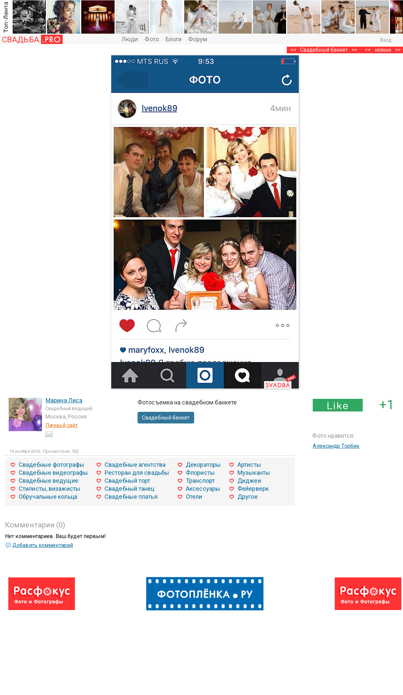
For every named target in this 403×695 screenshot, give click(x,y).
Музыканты (253, 472)
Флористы (200, 472)
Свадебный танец (130, 488)
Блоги (174, 39)
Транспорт (200, 480)
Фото (152, 39)
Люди (130, 39)
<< (368, 50)
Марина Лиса (64, 400)
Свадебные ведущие (48, 480)
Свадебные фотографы (51, 464)
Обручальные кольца (48, 496)
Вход (385, 40)
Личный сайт (61, 425)
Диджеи (249, 480)
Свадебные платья (131, 496)
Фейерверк (253, 488)
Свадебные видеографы (53, 472)
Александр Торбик (336, 446)
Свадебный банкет (324, 50)
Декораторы (203, 464)
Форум (197, 39)
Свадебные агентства (135, 464)
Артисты (249, 464)
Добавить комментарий (42, 545)
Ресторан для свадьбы (137, 472)
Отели (194, 496)
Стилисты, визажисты (49, 488)
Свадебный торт (127, 480)
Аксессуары (203, 488)
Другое (247, 496)
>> (354, 50)
